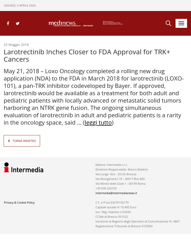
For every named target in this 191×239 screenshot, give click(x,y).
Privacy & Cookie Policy (19, 202)
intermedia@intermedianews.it (116, 193)
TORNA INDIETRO (24, 141)
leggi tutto (98, 122)
